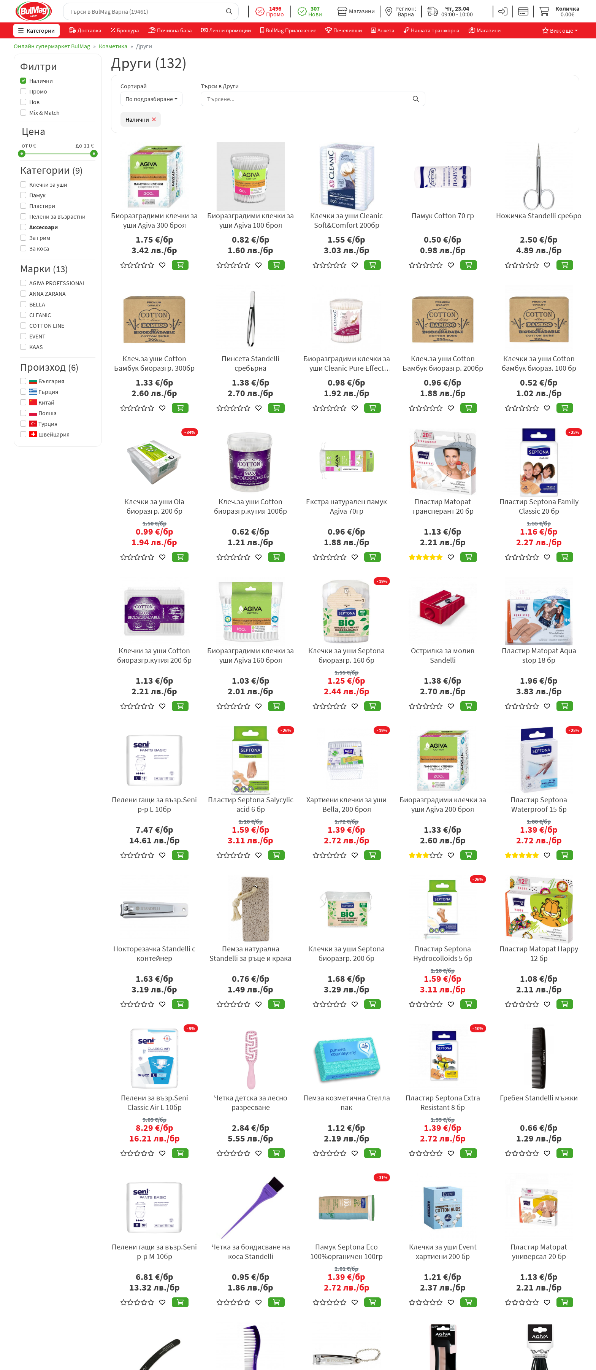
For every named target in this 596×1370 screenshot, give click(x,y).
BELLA (37, 304)
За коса (39, 248)
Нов (34, 102)
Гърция (43, 391)
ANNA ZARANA (47, 293)
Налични (41, 80)
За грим (39, 237)
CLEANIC (40, 315)
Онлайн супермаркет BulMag (52, 46)
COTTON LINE (46, 325)
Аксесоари (43, 227)
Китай (41, 402)
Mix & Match (44, 112)
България (46, 381)
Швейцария (49, 434)
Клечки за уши (48, 184)
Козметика (113, 46)
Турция (43, 423)
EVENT (37, 336)
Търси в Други (220, 86)
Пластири (42, 206)
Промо (38, 91)
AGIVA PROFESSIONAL (57, 283)
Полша (43, 413)
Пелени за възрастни (57, 216)
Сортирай (133, 86)
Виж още (557, 30)
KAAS (36, 347)
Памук (37, 195)
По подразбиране (149, 99)
